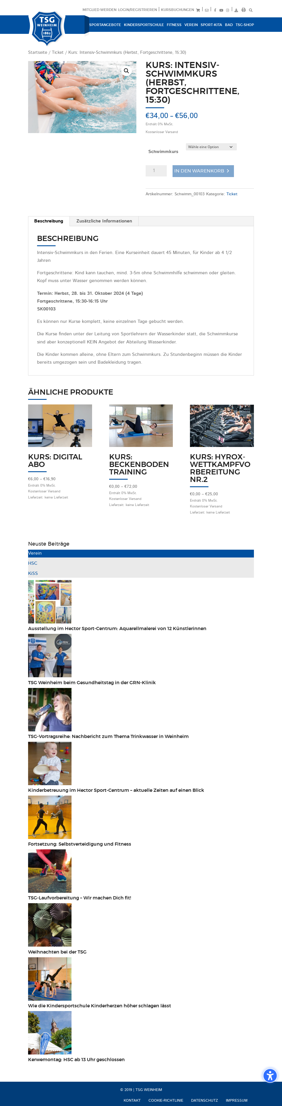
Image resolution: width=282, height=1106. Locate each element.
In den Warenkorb (199, 171)
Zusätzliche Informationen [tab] (104, 221)
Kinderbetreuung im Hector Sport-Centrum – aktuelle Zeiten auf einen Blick (116, 790)
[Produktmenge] (156, 170)
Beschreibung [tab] (48, 221)
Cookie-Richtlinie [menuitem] (166, 1101)
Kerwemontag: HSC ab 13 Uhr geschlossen (76, 1059)
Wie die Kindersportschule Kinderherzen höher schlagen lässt (99, 1006)
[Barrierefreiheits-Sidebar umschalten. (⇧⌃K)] (270, 1075)
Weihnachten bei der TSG (57, 952)
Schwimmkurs (163, 152)
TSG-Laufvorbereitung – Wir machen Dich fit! (80, 898)
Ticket (58, 53)
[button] (126, 71)
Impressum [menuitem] (237, 1101)
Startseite (37, 53)
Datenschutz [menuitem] (204, 1101)
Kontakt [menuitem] (132, 1101)
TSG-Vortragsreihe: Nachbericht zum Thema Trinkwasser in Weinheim (108, 736)
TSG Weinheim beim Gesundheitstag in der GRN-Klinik (92, 682)
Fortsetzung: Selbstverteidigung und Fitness (79, 844)
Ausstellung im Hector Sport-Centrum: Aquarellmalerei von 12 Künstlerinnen (117, 628)
